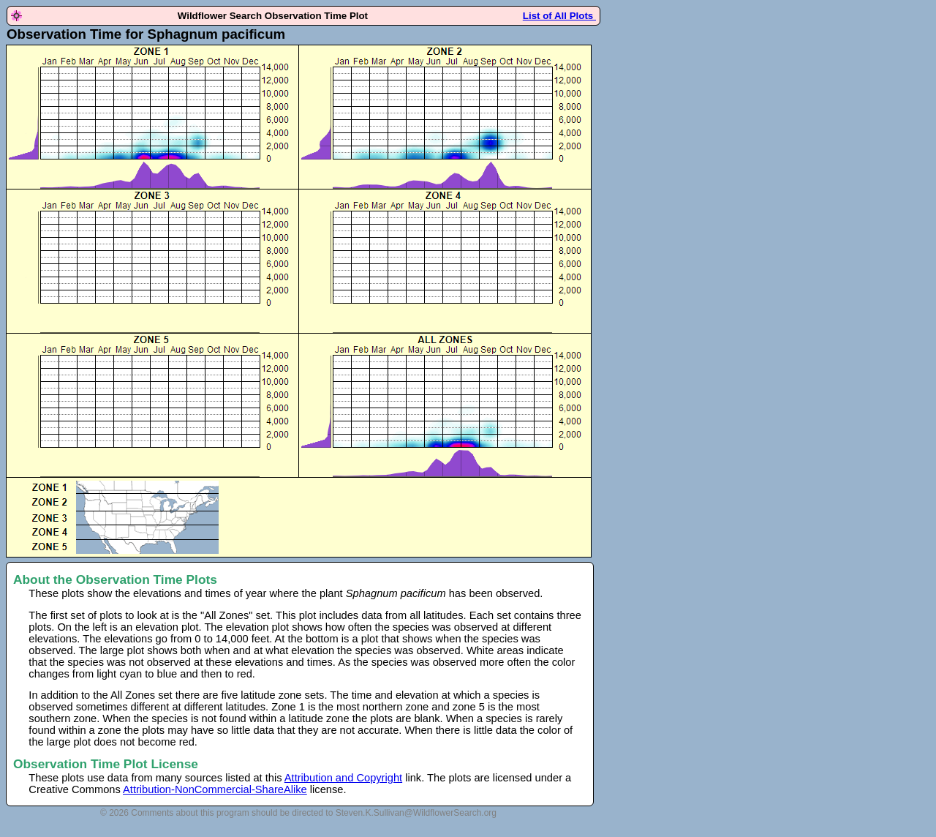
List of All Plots (559, 15)
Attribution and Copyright (343, 778)
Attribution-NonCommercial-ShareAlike (215, 789)
